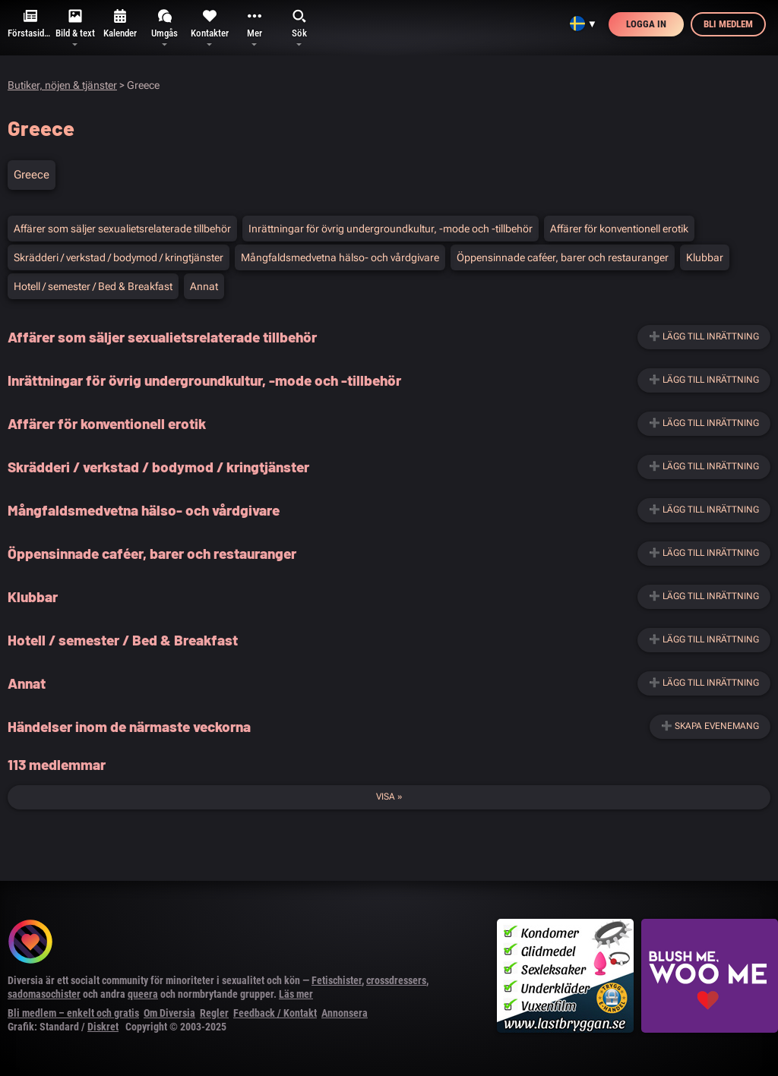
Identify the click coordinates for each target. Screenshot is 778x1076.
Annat (204, 286)
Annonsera (344, 1013)
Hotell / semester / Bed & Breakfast (93, 286)
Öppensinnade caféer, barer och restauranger (563, 257)
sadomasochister (44, 994)
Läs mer (296, 994)
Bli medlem (728, 24)
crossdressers (396, 980)
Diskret (103, 1027)
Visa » (389, 796)
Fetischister (337, 980)
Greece (31, 174)
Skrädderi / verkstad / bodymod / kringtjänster (118, 257)
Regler (214, 1013)
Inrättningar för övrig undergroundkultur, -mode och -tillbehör (390, 228)
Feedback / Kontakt (275, 1013)
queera (143, 994)
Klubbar (704, 257)
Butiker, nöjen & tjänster (62, 85)
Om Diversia (169, 1013)
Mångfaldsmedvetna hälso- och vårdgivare (340, 257)
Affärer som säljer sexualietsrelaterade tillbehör (122, 228)
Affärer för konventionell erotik (619, 228)
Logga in (646, 24)
